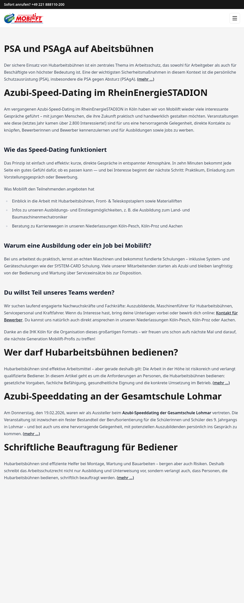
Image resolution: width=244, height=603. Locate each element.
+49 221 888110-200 (47, 4)
